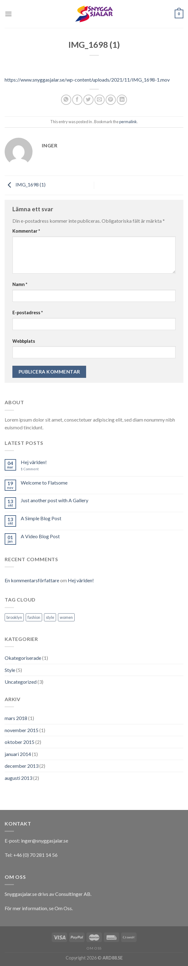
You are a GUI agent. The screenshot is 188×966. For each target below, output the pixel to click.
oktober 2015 (19, 742)
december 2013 (21, 766)
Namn (19, 284)
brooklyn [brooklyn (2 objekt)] (14, 617)
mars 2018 (16, 718)
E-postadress (27, 312)
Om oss (94, 948)
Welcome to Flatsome (44, 482)
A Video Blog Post (40, 536)
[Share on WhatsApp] (66, 100)
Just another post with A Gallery (54, 500)
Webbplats (23, 341)
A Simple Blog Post (41, 518)
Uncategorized (21, 682)
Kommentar (26, 231)
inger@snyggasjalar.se (44, 840)
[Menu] (8, 13)
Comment (30, 469)
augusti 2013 (18, 778)
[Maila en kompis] (99, 100)
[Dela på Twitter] (88, 100)
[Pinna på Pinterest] (111, 100)
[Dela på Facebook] (77, 100)
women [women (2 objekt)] (66, 617)
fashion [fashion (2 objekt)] (34, 617)
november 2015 (21, 730)
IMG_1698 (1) (25, 185)
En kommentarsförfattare (32, 580)
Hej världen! (34, 462)
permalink (128, 121)
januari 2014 (18, 754)
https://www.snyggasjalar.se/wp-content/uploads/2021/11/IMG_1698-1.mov (87, 80)
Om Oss (63, 908)
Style (10, 670)
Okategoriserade (23, 658)
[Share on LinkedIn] (122, 100)
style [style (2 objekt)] (50, 617)
